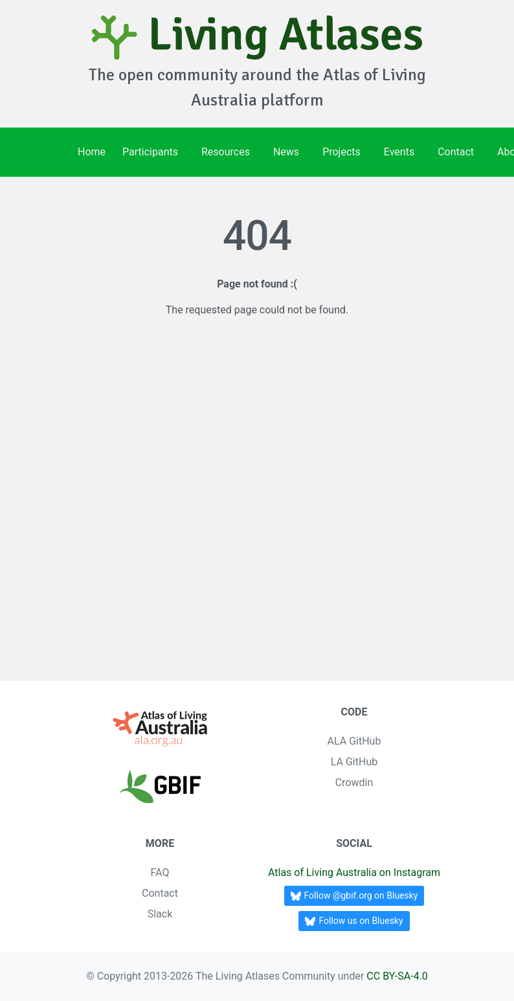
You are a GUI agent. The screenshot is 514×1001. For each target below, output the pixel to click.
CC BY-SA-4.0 (397, 976)
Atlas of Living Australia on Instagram (354, 872)
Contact (456, 152)
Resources (225, 152)
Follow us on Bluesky (354, 921)
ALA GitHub (354, 741)
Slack (160, 914)
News (286, 152)
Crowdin (354, 782)
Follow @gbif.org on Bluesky (354, 895)
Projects (341, 152)
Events (399, 152)
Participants (150, 152)
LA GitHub (354, 762)
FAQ (160, 872)
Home (92, 152)
